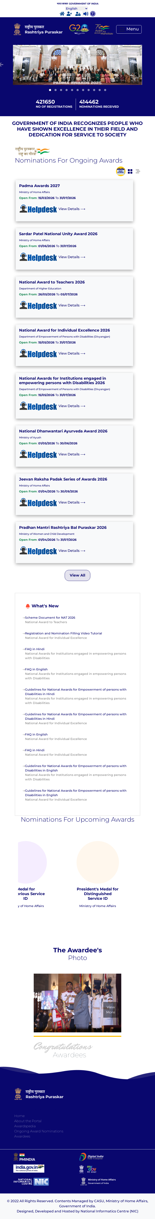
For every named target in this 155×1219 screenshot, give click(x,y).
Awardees (22, 1136)
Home (19, 1116)
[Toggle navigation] (129, 29)
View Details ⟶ (72, 209)
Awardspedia (25, 1126)
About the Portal (28, 1121)
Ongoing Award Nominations (38, 1131)
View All (77, 575)
